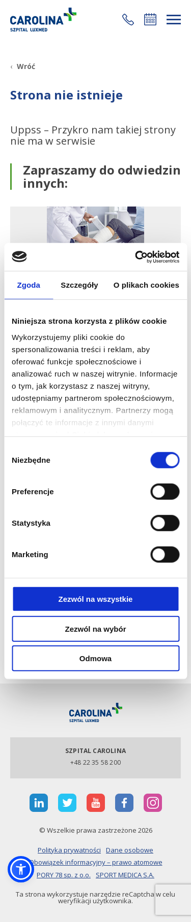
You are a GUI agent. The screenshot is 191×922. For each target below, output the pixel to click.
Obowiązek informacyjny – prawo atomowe (95, 862)
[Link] (43, 19)
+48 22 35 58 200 (95, 762)
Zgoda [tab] (28, 285)
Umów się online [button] (150, 19)
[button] (128, 19)
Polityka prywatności (69, 849)
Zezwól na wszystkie (96, 599)
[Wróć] (22, 66)
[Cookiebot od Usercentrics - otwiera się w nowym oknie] (136, 256)
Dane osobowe (129, 849)
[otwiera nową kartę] (39, 803)
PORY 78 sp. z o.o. (64, 874)
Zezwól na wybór (95, 628)
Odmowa (95, 658)
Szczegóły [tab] (79, 285)
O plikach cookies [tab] (146, 285)
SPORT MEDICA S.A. (125, 874)
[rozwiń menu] (174, 19)
